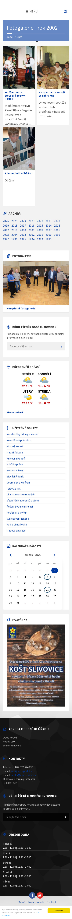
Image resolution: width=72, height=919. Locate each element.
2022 (40, 221)
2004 (14, 234)
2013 (57, 225)
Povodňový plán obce (19, 440)
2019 (6, 225)
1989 (40, 239)
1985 (48, 239)
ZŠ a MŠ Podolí (15, 446)
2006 (57, 230)
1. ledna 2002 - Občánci (18, 173)
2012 (6, 230)
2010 (23, 230)
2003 (23, 234)
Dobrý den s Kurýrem (19, 482)
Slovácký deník (15, 476)
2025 (14, 221)
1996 (14, 239)
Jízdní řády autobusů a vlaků (23, 500)
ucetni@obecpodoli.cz (23, 775)
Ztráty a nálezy (15, 470)
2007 (48, 230)
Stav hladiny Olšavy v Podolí (22, 434)
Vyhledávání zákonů (18, 518)
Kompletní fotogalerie (21, 308)
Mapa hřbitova (15, 452)
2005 (6, 234)
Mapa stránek (36, 902)
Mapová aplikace (16, 530)
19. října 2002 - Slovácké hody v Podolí (15, 96)
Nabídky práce (15, 464)
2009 (31, 230)
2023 (31, 221)
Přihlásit (51, 902)
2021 (48, 221)
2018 (14, 225)
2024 (23, 221)
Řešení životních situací (20, 506)
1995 (23, 239)
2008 (40, 230)
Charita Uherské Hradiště (20, 494)
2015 (40, 225)
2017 (23, 225)
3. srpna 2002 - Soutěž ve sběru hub (51, 94)
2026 (6, 221)
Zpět (19, 37)
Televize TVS (14, 488)
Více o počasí (15, 412)
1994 (31, 239)
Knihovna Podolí (16, 458)
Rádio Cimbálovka (17, 524)
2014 (48, 225)
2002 (31, 234)
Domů (10, 37)
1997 (6, 239)
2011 (14, 230)
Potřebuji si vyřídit (17, 512)
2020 (57, 221)
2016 (31, 225)
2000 (48, 234)
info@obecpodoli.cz (22, 771)
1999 (57, 234)
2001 (40, 234)
